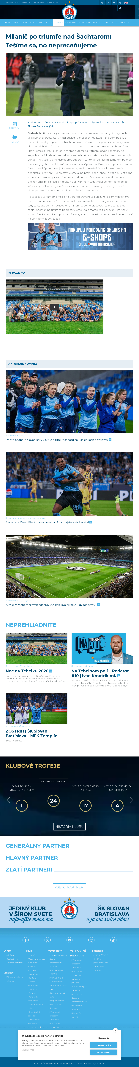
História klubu (69, 823)
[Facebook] (102, 2)
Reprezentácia (25, 518)
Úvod (8, 22)
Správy (59, 22)
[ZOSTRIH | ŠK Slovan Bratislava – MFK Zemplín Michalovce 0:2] (36, 701)
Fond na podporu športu (36, 1026)
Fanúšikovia (28, 656)
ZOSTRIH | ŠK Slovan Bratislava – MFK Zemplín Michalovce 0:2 (32, 721)
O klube (32, 967)
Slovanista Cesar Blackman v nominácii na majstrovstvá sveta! (49, 522)
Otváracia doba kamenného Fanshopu (101, 963)
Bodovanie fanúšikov (77, 1004)
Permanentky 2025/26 (56, 969)
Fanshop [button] (124, 22)
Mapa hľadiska (57, 997)
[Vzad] (8, 797)
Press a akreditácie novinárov (33, 982)
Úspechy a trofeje (36, 955)
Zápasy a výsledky (14, 974)
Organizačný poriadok (34, 1011)
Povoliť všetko (103, 1052)
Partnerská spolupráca (33, 995)
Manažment (34, 971)
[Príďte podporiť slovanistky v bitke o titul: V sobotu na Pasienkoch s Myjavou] (69, 401)
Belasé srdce (52, 2)
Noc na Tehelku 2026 (29, 660)
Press (17, 2)
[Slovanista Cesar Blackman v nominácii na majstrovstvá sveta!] (69, 484)
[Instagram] (120, 2)
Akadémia (70, 22)
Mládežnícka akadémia (34, 1018)
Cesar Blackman (38, 518)
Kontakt (32, 974)
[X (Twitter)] (108, 2)
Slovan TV (92, 656)
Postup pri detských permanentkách (79, 995)
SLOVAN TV (110, 22)
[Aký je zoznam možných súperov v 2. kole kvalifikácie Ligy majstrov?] (69, 566)
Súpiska (10, 952)
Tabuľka (10, 977)
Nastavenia (103, 1038)
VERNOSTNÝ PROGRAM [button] (90, 22)
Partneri (32, 990)
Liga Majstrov (25, 601)
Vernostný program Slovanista (55, 1013)
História (32, 952)
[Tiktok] (120, 8)
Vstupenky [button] (28, 22)
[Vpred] (131, 797)
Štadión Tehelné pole (35, 1003)
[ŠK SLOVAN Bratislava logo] (69, 10)
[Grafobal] (47, 861)
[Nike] (69, 849)
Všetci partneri (69, 884)
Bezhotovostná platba (57, 992)
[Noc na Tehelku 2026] (36, 643)
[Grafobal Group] (86, 873)
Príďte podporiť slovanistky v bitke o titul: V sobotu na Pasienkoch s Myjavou (58, 440)
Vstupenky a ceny (58, 952)
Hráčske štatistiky (14, 959)
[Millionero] (91, 861)
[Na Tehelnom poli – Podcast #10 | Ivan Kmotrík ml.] (102, 643)
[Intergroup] (53, 873)
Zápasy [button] (48, 22)
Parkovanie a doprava (56, 1003)
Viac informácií (28, 1050)
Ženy (22, 436)
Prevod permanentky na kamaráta (79, 983)
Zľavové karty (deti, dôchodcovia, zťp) (58, 982)
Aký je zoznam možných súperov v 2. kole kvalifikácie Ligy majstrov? (52, 605)
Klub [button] (16, 22)
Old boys (32, 963)
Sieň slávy (32, 959)
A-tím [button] (39, 22)
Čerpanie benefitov (76, 1012)
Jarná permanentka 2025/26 (56, 959)
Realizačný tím (13, 955)
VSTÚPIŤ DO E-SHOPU (101, 954)
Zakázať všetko (104, 1045)
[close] (115, 1030)
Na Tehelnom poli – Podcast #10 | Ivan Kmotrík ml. (100, 662)
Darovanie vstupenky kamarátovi (55, 1024)
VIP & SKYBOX (57, 974)
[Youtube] (114, 2)
